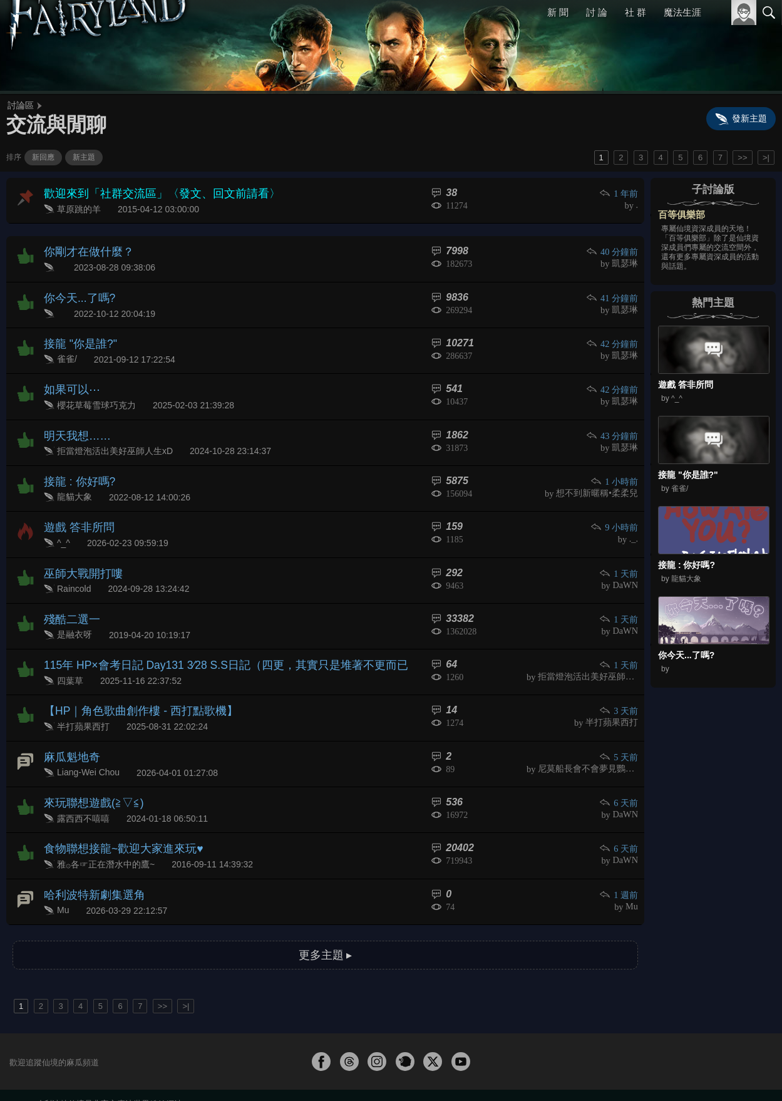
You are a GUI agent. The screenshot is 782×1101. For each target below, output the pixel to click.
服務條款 (659, 1070)
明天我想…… (74, 421)
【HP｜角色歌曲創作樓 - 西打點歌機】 (130, 682)
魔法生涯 (682, 12)
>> (742, 157)
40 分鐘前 (613, 249)
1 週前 (619, 856)
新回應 (43, 157)
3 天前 (619, 683)
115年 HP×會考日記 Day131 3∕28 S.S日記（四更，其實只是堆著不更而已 (207, 638)
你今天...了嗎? (76, 291)
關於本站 (618, 1070)
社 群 (635, 12)
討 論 (597, 12)
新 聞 (558, 12)
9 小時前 (615, 509)
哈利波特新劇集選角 (89, 855)
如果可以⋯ (69, 378)
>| (766, 157)
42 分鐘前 (613, 336)
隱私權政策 (704, 1070)
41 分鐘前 (613, 292)
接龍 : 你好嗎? (76, 465)
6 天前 (619, 769)
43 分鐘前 (613, 422)
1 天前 (619, 552)
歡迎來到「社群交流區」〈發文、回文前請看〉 (149, 192)
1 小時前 (615, 465)
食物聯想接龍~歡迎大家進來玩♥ (115, 812)
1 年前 (619, 193)
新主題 (84, 157)
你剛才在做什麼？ (84, 248)
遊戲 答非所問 (75, 509)
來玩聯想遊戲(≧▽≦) (88, 768)
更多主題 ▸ (325, 912)
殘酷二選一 (69, 595)
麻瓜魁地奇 (69, 725)
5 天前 (619, 726)
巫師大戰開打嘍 (79, 552)
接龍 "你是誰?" (77, 335)
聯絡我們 (749, 1070)
